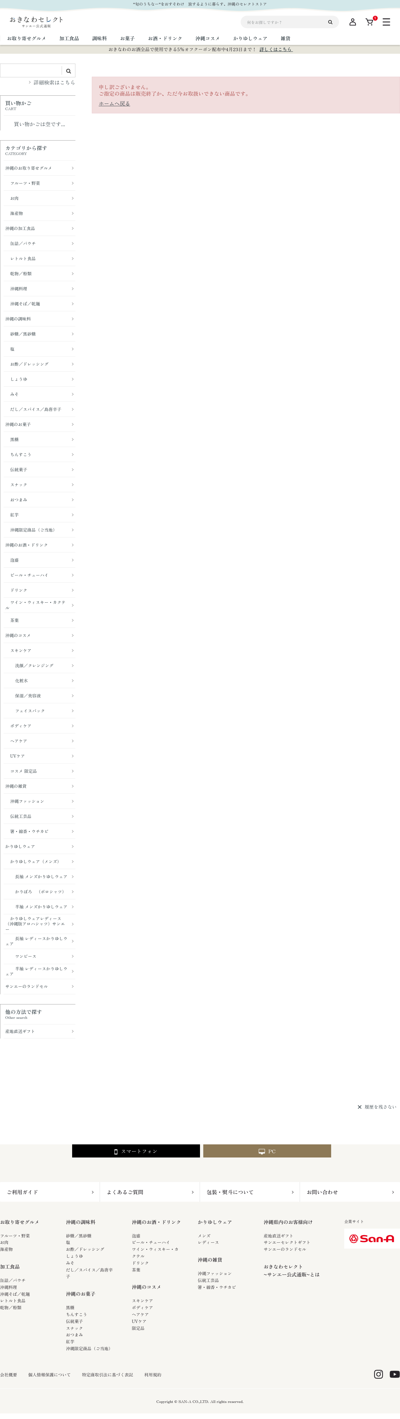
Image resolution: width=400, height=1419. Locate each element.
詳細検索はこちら (54, 82)
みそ (70, 1263)
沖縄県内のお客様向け (288, 1221)
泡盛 (136, 1236)
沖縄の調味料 (80, 1221)
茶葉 (136, 1270)
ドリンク (140, 1263)
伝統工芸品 (208, 1280)
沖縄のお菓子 (80, 1293)
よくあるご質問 (125, 1192)
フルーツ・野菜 (15, 1236)
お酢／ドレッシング (85, 1249)
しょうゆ (74, 1256)
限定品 (138, 1328)
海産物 (6, 1249)
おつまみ (74, 1335)
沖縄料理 (8, 1287)
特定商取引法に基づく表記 (107, 1374)
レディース (208, 1242)
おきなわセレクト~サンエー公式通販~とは (292, 1270)
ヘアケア (140, 1314)
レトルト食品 (13, 1300)
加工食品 (10, 1266)
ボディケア (142, 1307)
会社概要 (8, 1374)
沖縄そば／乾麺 (15, 1294)
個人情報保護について (49, 1374)
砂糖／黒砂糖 (78, 1236)
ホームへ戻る (114, 103)
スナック (74, 1328)
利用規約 (152, 1374)
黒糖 (70, 1307)
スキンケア (142, 1300)
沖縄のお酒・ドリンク (156, 1221)
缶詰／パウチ (13, 1280)
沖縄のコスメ (146, 1286)
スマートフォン (135, 1151)
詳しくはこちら (276, 49)
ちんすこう (76, 1314)
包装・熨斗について (230, 1192)
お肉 (4, 1242)
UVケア (139, 1321)
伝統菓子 (74, 1321)
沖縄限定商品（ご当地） (89, 1348)
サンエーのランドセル (285, 1249)
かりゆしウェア (215, 1221)
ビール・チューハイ (151, 1242)
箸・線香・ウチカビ (217, 1287)
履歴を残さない (381, 1107)
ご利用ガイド (22, 1192)
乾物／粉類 (10, 1307)
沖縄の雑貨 (210, 1259)
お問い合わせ (322, 1192)
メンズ (204, 1236)
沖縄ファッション (215, 1273)
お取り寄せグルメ (19, 1221)
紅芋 (70, 1341)
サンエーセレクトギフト (287, 1242)
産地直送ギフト (278, 1236)
